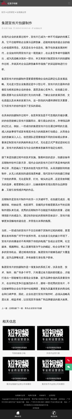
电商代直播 (32, 395)
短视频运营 (21, 12)
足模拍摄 (13, 308)
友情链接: (36, 408)
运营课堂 (11, 12)
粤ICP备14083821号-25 (40, 399)
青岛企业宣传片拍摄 (33, 308)
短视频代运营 (20, 395)
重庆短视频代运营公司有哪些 (18, 384)
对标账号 (42, 395)
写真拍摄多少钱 (18, 353)
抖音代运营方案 (53, 353)
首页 (3, 12)
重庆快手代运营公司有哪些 (53, 384)
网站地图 (53, 399)
